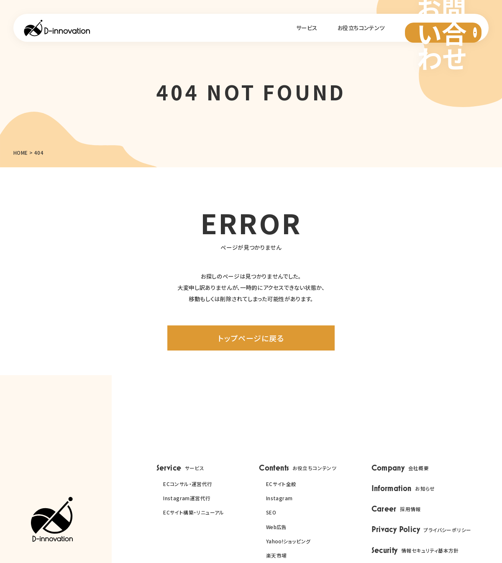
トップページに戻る (251, 338)
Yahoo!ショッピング (288, 541)
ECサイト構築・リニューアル (193, 512)
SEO (271, 512)
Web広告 (276, 526)
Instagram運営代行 (186, 498)
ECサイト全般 (281, 483)
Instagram (279, 498)
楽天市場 (276, 555)
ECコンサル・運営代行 (187, 483)
